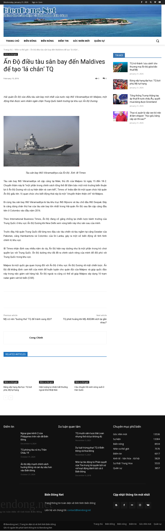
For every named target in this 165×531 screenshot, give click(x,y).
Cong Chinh (36, 337)
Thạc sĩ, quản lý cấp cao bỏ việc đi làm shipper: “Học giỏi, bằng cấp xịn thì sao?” (145, 115)
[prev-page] (6, 398)
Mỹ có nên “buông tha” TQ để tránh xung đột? (28, 319)
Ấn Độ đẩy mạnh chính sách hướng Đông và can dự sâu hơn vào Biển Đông (36, 467)
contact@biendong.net (79, 510)
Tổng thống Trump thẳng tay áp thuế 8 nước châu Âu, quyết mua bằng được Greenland (145, 98)
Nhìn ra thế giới (21, 49)
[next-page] (11, 398)
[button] (157, 41)
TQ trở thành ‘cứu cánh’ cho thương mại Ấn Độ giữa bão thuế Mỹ (143, 66)
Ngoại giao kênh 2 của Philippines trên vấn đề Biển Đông (34, 436)
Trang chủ (8, 49)
